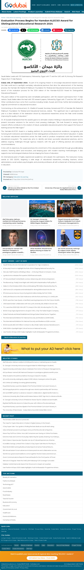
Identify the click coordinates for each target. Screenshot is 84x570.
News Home (6, 12)
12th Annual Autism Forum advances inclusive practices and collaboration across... (30, 450)
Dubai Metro (55, 529)
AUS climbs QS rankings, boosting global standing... (20, 382)
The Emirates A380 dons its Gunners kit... (16, 419)
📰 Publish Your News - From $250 (42, 558)
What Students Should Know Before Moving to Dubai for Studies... (25, 376)
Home (33, 5)
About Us (4, 529)
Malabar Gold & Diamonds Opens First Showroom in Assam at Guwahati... (27, 464)
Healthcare (6, 513)
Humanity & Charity (9, 520)
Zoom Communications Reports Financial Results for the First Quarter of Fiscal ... (29, 457)
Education (65, 5)
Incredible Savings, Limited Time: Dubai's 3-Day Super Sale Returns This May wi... (30, 443)
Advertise (47, 529)
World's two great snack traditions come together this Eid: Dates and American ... (30, 454)
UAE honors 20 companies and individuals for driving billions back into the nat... (29, 289)
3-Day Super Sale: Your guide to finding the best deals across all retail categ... (29, 426)
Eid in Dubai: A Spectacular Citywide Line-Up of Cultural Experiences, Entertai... (29, 440)
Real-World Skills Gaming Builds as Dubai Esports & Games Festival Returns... (28, 447)
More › (78, 358)
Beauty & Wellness (43, 5)
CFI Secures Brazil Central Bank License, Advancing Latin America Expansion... (29, 279)
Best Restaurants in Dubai (25, 540)
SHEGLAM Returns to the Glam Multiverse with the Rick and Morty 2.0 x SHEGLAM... (31, 296)
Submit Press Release (53, 12)
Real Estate (6, 495)
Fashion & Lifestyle (9, 481)
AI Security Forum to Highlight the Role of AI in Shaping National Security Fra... (29, 268)
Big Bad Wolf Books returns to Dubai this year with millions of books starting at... (29, 403)
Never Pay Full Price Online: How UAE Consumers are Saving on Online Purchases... (30, 433)
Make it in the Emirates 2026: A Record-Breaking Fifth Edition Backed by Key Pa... (30, 286)
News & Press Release (63, 545)
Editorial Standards (13, 529)
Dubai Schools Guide (45, 538)
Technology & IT (8, 484)
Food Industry (7, 491)
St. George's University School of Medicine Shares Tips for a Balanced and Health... (30, 399)
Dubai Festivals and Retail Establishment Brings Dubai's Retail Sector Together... (30, 314)
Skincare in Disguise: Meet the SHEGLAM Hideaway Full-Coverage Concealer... (29, 460)
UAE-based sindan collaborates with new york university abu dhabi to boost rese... (30, 303)
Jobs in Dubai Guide (40, 540)
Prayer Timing (76, 529)
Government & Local (10, 509)
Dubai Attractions (65, 529)
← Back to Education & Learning (14, 337)
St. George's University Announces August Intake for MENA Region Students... (28, 365)
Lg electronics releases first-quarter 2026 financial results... (22, 275)
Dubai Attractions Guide (19, 538)
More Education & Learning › (70, 196)
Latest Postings (19, 12)
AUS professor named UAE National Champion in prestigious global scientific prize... (31, 372)
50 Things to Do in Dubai (8, 540)
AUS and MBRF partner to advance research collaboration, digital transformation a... (31, 393)
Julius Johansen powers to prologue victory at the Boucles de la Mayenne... (28, 430)
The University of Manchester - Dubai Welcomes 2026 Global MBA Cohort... (28, 410)
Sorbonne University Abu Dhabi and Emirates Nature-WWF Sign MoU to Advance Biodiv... (33, 396)
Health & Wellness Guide (73, 538)
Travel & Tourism (8, 498)
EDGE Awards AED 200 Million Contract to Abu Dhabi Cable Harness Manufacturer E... (31, 325)
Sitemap (3, 531)
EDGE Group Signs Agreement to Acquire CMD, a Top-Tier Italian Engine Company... (31, 311)
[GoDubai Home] (15, 5)
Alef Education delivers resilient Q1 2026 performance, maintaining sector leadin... (30, 362)
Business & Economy (10, 502)
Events (53, 5)
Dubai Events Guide (59, 538)
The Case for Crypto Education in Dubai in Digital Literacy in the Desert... (27, 423)
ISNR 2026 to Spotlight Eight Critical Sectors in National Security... (25, 328)
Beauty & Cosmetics (9, 477)
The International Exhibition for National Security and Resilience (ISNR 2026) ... (29, 318)
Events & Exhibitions (9, 516)
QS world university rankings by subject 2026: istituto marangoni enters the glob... (30, 379)
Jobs (59, 5)
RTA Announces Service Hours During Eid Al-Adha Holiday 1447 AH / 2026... (27, 293)
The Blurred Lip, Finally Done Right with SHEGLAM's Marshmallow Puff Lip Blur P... (30, 282)
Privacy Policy (39, 529)
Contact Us (24, 529)
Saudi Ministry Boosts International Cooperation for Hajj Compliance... (26, 265)
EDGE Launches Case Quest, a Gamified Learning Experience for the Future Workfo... (31, 300)
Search (67, 12)
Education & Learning (13, 17)
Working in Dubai (33, 538)
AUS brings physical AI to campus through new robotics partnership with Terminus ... (31, 389)
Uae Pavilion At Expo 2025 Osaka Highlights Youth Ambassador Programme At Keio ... (31, 332)
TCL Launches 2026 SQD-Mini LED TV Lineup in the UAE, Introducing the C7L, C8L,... (30, 307)
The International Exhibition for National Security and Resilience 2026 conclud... (29, 321)
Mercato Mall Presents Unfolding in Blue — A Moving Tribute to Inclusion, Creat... (30, 272)
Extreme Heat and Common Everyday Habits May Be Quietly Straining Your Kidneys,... (31, 437)
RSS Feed (76, 12)
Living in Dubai (6, 538)
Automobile (7, 488)
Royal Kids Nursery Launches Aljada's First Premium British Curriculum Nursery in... (30, 386)
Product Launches (35, 12)
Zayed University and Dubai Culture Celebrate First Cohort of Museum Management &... (32, 369)
